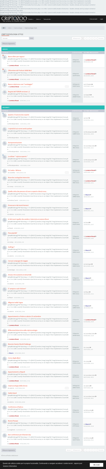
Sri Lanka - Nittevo (14, 170)
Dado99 (87, 95)
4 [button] (90, 38)
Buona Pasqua (13, 421)
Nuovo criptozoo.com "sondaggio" (20, 84)
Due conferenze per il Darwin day (19, 435)
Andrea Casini (13, 200)
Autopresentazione (15, 143)
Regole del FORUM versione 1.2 (19, 92)
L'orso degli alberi (14, 358)
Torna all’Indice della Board (9, 455)
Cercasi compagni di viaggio (18, 261)
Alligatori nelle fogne (15, 302)
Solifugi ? (11, 247)
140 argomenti (76, 38)
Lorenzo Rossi (14, 65)
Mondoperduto (14, 124)
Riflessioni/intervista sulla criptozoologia (22, 330)
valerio (11, 214)
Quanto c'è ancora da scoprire (18, 115)
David (11, 228)
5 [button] (93, 38)
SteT (87, 118)
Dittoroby (88, 410)
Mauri (11, 297)
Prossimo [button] (101, 38)
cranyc (11, 186)
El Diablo (88, 84)
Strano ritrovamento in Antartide (19, 275)
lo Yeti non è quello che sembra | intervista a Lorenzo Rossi (28, 219)
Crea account (93, 19)
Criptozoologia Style (12, 34)
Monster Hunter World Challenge (19, 344)
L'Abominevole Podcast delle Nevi (20, 70)
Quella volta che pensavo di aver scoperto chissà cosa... (27, 191)
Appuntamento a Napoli (16, 372)
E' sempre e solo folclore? (17, 289)
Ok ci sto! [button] (96, 465)
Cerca (38, 19)
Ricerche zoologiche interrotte (19, 178)
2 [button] (85, 38)
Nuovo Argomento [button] (9, 43)
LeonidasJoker (90, 146)
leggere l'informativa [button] (10, 466)
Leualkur (12, 173)
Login (101, 19)
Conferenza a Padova (15, 407)
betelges (12, 270)
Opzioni (69, 450)
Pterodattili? (12, 233)
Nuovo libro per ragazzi (16, 56)
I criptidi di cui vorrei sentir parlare (20, 129)
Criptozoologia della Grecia (17, 386)
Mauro (87, 195)
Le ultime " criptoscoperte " (18, 156)
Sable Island (12, 393)
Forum (30, 19)
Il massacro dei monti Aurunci (18, 205)
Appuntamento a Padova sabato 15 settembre (24, 316)
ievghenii (12, 430)
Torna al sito (47, 19)
